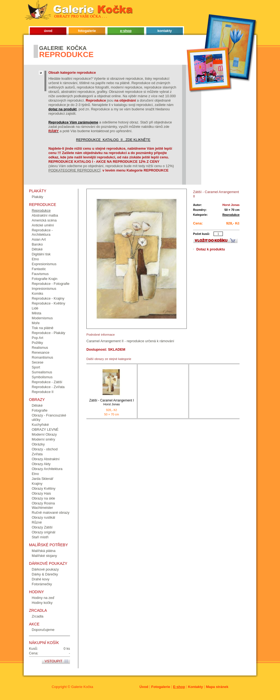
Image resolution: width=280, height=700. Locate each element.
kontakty (165, 31)
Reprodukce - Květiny (48, 303)
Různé (37, 522)
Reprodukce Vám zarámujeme (73, 122)
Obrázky (38, 444)
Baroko (37, 244)
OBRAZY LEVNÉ (45, 429)
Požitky (37, 343)
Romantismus (42, 357)
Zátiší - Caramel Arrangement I (111, 402)
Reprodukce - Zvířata (48, 387)
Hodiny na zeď (43, 598)
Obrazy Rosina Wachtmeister (43, 505)
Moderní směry (43, 439)
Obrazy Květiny (44, 488)
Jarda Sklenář (42, 479)
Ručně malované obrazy (50, 512)
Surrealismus (42, 372)
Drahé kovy (40, 579)
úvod (48, 31)
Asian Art (39, 239)
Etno (35, 259)
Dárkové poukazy (45, 569)
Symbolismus (42, 377)
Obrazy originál (43, 532)
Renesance (40, 352)
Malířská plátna (44, 551)
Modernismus (42, 318)
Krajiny (37, 484)
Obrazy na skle (43, 498)
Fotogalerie (160, 687)
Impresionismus (44, 289)
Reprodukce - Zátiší (47, 382)
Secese (37, 362)
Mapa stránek (217, 687)
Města (36, 313)
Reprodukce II (43, 392)
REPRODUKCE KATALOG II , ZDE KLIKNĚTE (113, 140)
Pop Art (37, 338)
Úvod (143, 687)
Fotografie (40, 410)
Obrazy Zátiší (42, 527)
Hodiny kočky (42, 603)
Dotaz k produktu (210, 249)
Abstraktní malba (45, 215)
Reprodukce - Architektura (42, 232)
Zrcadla (37, 616)
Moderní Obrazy (44, 434)
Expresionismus (44, 264)
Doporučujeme (43, 630)
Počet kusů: (201, 233)
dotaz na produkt (62, 109)
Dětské (37, 249)
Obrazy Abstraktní (46, 459)
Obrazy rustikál (43, 517)
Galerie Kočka (82, 687)
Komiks (37, 293)
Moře (36, 323)
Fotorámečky (42, 584)
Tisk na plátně (42, 328)
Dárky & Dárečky (45, 574)
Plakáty (37, 197)
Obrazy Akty (41, 464)
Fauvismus (40, 274)
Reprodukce (231, 214)
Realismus (40, 347)
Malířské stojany (44, 556)
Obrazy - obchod (45, 449)
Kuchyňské (40, 425)
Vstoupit (53, 661)
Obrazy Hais (41, 493)
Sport (36, 367)
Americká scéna (44, 220)
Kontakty (195, 687)
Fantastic (39, 269)
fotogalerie (87, 31)
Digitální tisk (41, 254)
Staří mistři (40, 537)
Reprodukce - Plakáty (48, 333)
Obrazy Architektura (47, 469)
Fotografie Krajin (44, 279)
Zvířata (37, 454)
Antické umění (43, 225)
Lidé (35, 308)
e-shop (126, 31)
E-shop (179, 687)
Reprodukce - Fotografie (50, 284)
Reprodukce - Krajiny (48, 298)
